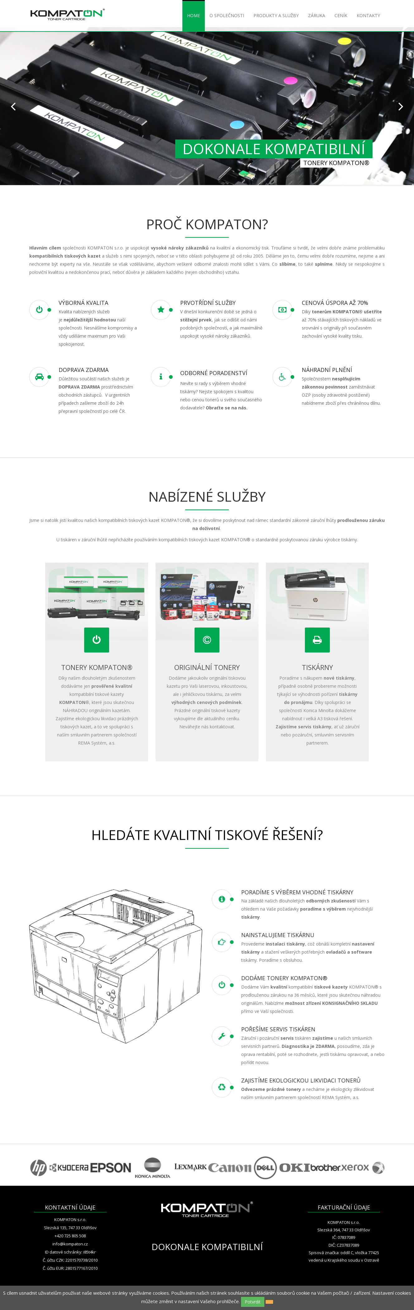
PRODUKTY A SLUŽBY (276, 15)
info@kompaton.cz (70, 1244)
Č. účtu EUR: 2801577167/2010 (70, 1268)
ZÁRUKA (316, 15)
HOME (193, 15)
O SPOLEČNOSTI (226, 15)
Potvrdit (253, 1302)
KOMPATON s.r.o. (70, 1219)
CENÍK (341, 15)
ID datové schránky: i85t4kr (70, 1252)
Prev (13, 106)
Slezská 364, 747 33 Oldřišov (343, 1230)
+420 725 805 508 (70, 1236)
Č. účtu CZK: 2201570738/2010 (70, 1260)
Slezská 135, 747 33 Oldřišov (70, 1227)
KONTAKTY (368, 15)
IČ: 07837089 (343, 1237)
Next (401, 106)
